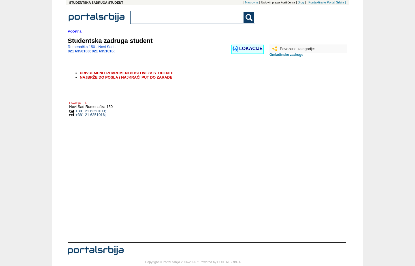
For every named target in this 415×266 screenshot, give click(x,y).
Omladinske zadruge (286, 55)
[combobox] (187, 17)
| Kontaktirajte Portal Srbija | (326, 2)
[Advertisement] (298, 151)
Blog (301, 2)
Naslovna (252, 2)
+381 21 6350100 (90, 111)
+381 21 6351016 (90, 115)
